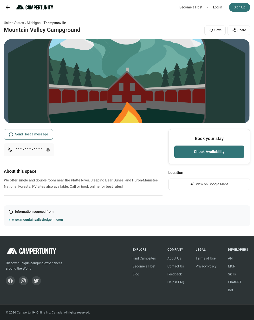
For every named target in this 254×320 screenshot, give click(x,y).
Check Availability (209, 151)
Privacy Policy (206, 266)
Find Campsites (144, 258)
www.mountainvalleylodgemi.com (37, 219)
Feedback (174, 274)
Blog (135, 274)
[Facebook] (10, 280)
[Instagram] (23, 280)
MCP (231, 266)
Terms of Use (206, 258)
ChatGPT (234, 282)
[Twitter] (36, 280)
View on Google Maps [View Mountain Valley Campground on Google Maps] (209, 184)
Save (214, 30)
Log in (217, 7)
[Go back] (8, 7)
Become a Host (190, 7)
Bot (230, 290)
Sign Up (239, 7)
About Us (174, 258)
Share (239, 30)
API (230, 258)
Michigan (34, 23)
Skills (232, 274)
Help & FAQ (175, 282)
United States (14, 23)
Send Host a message (28, 134)
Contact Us (175, 266)
